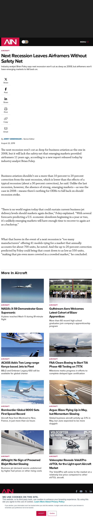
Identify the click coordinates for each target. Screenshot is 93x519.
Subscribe (38, 454)
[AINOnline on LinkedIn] (91, 442)
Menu (84, 42)
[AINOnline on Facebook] (76, 442)
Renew (37, 461)
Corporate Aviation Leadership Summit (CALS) (15, 474)
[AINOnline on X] (86, 442)
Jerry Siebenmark (13, 89)
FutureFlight (8, 470)
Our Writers (7, 492)
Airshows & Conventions (75, 471)
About (5, 489)
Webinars (69, 467)
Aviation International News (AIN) (14, 459)
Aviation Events (72, 474)
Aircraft (5, 50)
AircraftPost (9, 463)
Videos (68, 464)
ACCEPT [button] (41, 513)
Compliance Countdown (75, 477)
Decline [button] (52, 513)
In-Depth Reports (72, 461)
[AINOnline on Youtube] (81, 442)
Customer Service (41, 458)
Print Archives (71, 454)
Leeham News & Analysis (14, 478)
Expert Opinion (72, 458)
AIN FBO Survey (11, 454)
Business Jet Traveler (13, 466)
